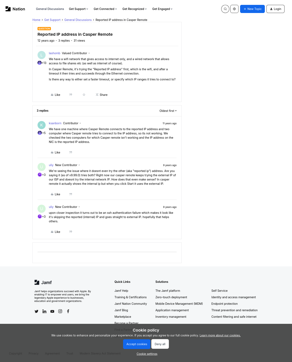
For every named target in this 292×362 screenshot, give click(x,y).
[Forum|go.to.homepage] (15, 8)
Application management (172, 310)
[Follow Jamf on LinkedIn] (44, 311)
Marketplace (123, 316)
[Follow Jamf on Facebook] (68, 311)
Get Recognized (134, 9)
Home (36, 20)
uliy (51, 165)
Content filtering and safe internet (234, 316)
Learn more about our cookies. (220, 335)
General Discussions (50, 9)
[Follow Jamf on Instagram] (60, 311)
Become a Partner (126, 323)
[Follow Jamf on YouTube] (52, 311)
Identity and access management (233, 297)
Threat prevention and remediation (234, 310)
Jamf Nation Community (131, 303)
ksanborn (55, 123)
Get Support (79, 9)
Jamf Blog (121, 310)
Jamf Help (121, 290)
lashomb (54, 53)
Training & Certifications (131, 297)
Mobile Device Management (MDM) (179, 303)
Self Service (219, 290)
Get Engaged (162, 9)
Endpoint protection (224, 303)
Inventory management (171, 316)
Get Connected (106, 9)
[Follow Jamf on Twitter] (36, 311)
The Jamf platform (168, 290)
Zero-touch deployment (171, 297)
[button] (252, 9)
